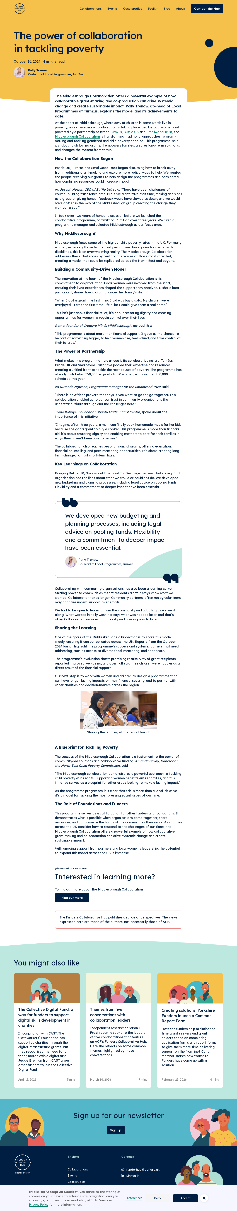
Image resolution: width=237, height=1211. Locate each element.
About (180, 8)
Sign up (115, 1130)
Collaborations (90, 8)
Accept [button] (185, 1198)
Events (112, 8)
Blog (166, 8)
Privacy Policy (38, 1204)
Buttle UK (131, 132)
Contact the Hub (207, 8)
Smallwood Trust (159, 132)
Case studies (132, 8)
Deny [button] (157, 1198)
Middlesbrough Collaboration (77, 136)
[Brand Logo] (19, 8)
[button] (204, 1198)
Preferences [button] (133, 1198)
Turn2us (116, 132)
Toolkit (153, 8)
